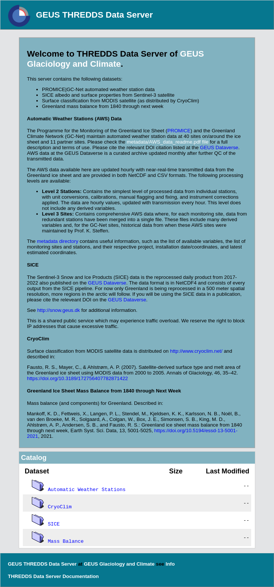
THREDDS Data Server (34, 576)
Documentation (81, 576)
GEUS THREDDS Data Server (94, 14)
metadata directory (57, 241)
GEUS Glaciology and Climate (115, 59)
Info (169, 564)
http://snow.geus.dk (58, 310)
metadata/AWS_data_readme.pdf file (167, 142)
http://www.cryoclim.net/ (196, 351)
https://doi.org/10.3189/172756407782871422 (77, 378)
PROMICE (179, 130)
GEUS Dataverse (219, 147)
